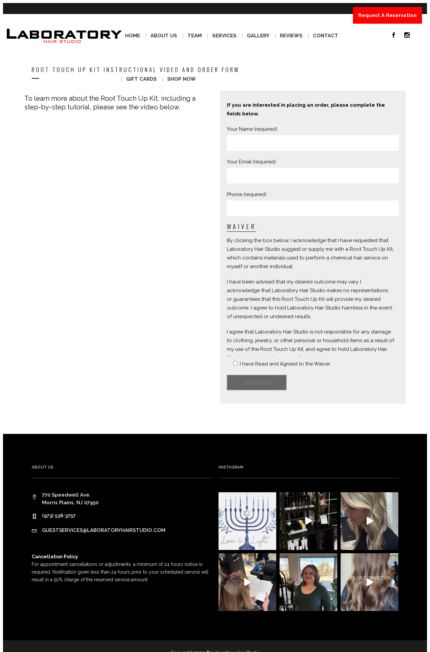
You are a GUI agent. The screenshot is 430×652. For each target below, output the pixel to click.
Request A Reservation (387, 15)
